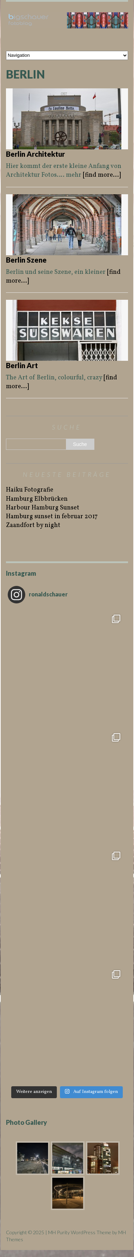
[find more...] (102, 175)
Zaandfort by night (33, 525)
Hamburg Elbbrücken (37, 499)
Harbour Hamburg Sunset (42, 508)
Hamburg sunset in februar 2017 (52, 516)
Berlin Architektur (35, 154)
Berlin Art (22, 365)
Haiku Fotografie (29, 490)
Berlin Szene (26, 260)
